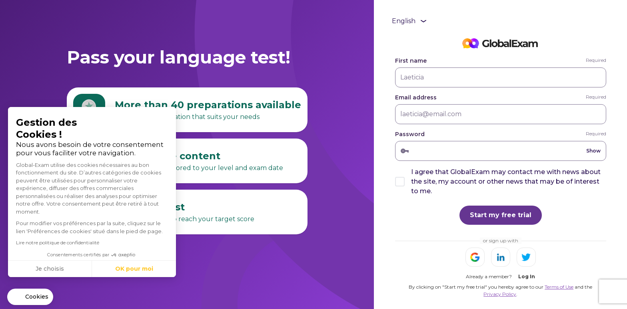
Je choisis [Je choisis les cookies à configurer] (50, 268)
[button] (30, 297)
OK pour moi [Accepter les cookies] (134, 268)
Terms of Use (559, 287)
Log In (526, 276)
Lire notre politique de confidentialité (57, 243)
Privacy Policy (499, 294)
